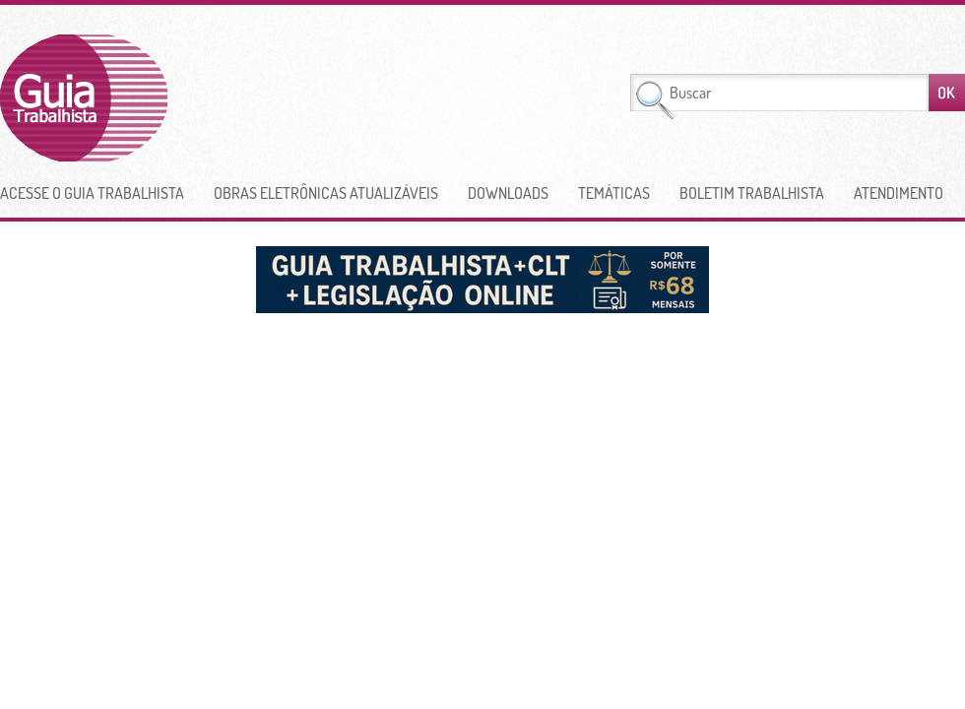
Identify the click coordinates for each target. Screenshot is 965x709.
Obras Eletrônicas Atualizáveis (326, 193)
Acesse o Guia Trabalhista (92, 193)
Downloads (508, 193)
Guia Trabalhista (156, 97)
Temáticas (614, 193)
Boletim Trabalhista (751, 193)
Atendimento (898, 193)
